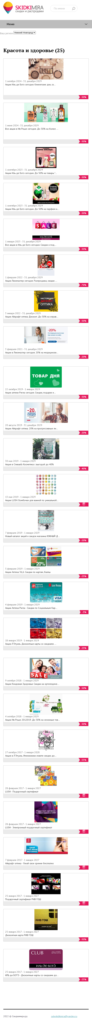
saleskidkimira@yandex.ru (64, 1016)
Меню (10, 24)
